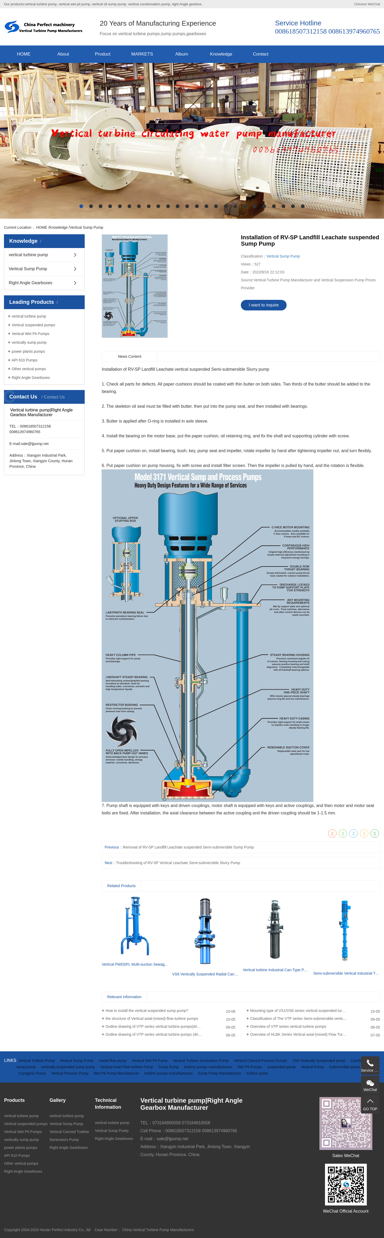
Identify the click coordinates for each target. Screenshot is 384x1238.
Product (103, 54)
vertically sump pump (29, 342)
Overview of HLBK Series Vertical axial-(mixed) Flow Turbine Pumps (306, 1034)
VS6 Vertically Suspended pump (319, 1060)
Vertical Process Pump (70, 1073)
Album (181, 54)
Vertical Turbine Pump (37, 1060)
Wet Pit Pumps (250, 1067)
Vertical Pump (313, 1067)
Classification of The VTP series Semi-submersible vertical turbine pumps (310, 1018)
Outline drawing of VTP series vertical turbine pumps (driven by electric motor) (170, 1034)
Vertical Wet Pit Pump (150, 1060)
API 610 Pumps (24, 360)
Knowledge (221, 54)
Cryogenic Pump (33, 1073)
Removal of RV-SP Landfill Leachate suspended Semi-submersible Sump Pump (188, 847)
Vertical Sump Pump (86, 227)
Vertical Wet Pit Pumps (30, 334)
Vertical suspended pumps (33, 325)
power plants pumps (28, 351)
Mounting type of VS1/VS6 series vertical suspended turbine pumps (305, 1010)
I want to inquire (264, 305)
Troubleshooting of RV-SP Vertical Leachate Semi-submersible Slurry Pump (178, 863)
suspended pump (282, 1067)
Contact (261, 54)
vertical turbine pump (28, 255)
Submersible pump (344, 1067)
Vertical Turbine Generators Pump (201, 1060)
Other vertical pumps (29, 369)
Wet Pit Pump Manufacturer (117, 1073)
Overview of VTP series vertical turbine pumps (288, 1026)
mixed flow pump (113, 1060)
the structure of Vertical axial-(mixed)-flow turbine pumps (152, 1018)
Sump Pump (169, 1067)
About (63, 54)
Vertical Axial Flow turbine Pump (127, 1067)
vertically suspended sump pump (68, 1067)
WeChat (374, 4)
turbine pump (257, 1073)
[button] (81, 206)
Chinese (360, 4)
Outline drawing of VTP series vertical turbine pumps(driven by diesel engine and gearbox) (170, 1026)
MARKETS (142, 54)
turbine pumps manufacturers (208, 1067)
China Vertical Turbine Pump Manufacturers (158, 1230)
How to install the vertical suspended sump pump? (147, 1010)
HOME (23, 54)
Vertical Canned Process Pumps (261, 1060)
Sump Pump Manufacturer (220, 1073)
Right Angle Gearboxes (30, 283)
